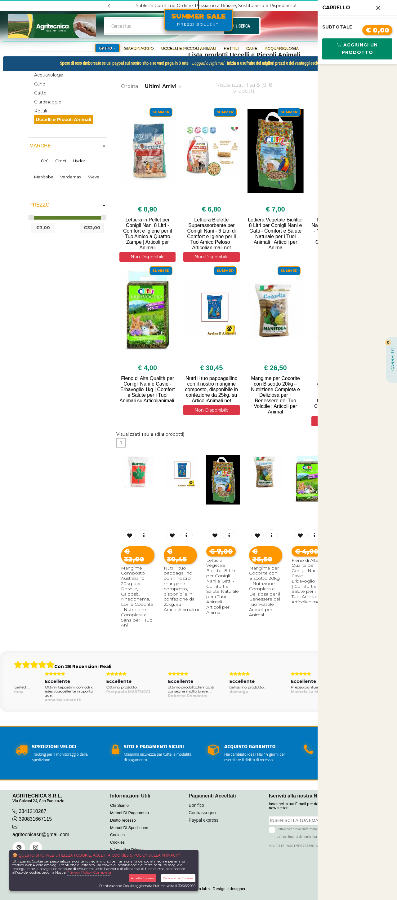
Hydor (79, 160)
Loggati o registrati (208, 63)
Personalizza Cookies (178, 878)
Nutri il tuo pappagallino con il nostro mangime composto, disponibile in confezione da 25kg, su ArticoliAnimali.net (211, 389)
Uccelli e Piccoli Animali (188, 48)
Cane (251, 48)
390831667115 (32, 819)
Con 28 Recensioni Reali (82, 666)
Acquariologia (281, 48)
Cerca (241, 26)
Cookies (117, 834)
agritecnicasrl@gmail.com (40, 834)
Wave (94, 176)
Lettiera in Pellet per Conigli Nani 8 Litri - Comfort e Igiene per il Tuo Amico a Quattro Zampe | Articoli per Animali (147, 233)
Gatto (40, 93)
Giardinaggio (138, 48)
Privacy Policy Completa (89, 872)
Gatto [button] (105, 48)
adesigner (236, 888)
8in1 (44, 160)
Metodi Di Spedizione (129, 827)
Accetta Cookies (142, 878)
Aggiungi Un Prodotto (357, 48)
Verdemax (70, 176)
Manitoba (43, 176)
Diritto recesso (123, 820)
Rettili (230, 48)
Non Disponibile (148, 257)
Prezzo (39, 205)
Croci (60, 160)
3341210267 (32, 811)
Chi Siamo (119, 805)
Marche (40, 145)
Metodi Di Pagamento (129, 812)
